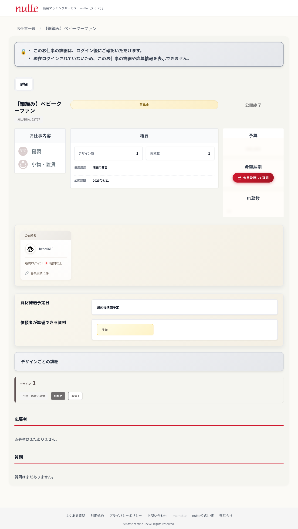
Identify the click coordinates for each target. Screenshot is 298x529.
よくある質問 (75, 513)
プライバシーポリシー (125, 513)
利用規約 (97, 513)
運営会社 (225, 513)
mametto (180, 513)
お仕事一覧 (27, 28)
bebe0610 (46, 248)
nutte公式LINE (203, 513)
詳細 (25, 84)
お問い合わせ (157, 513)
